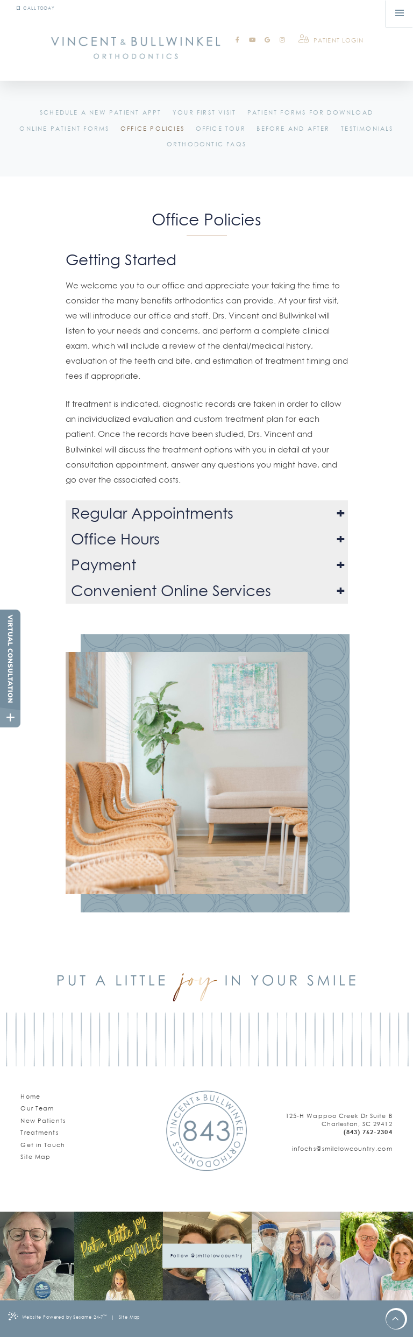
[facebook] (237, 40)
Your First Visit (204, 112)
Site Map (35, 1157)
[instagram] (282, 40)
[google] (267, 40)
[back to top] (395, 1319)
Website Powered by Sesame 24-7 (57, 1316)
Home (30, 1096)
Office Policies (152, 128)
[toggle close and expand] (10, 717)
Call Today (36, 8)
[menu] (399, 13)
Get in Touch (42, 1145)
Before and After (293, 128)
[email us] (339, 1149)
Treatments (39, 1132)
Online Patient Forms (64, 128)
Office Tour (221, 128)
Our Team (37, 1108)
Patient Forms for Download (310, 112)
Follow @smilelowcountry (206, 1255)
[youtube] (252, 40)
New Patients (43, 1120)
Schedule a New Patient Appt (100, 112)
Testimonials (367, 128)
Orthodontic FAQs (206, 144)
